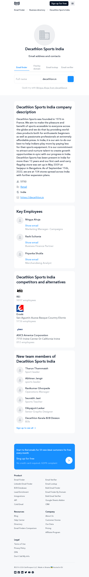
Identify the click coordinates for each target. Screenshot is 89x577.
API (15, 500)
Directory (18, 524)
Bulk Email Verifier (53, 496)
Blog (16, 516)
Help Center (19, 520)
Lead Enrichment (21, 492)
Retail (23, 186)
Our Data (49, 524)
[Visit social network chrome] (33, 572)
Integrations (19, 496)
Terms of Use (19, 544)
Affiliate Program (52, 532)
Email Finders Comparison (25, 528)
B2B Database (20, 488)
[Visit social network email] (15, 572)
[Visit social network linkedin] (22, 572)
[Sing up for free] (69, 460)
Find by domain (36, 67)
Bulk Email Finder (52, 488)
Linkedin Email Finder (23, 484)
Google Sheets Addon (55, 500)
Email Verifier (51, 480)
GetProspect (17, 3)
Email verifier (67, 67)
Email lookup (52, 67)
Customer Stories (53, 520)
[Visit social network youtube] (29, 572)
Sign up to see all (24, 428)
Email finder (21, 67)
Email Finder (19, 10)
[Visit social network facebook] (19, 572)
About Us (49, 516)
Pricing (48, 528)
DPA (16, 552)
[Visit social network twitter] (26, 572)
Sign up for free (59, 3)
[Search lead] (71, 79)
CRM (47, 504)
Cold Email (18, 504)
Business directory (37, 10)
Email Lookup (51, 484)
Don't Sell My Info (22, 556)
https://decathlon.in (32, 197)
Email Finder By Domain (55, 492)
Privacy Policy (19, 548)
